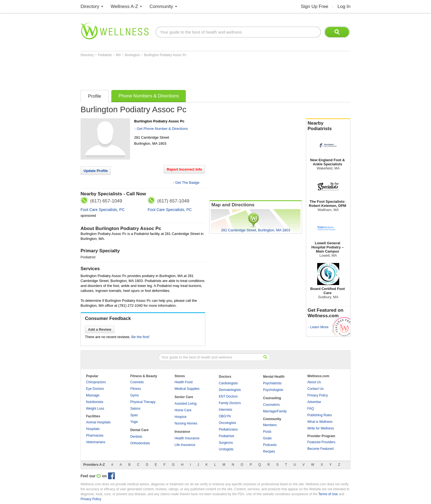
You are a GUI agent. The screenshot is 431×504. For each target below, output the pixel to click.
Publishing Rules (319, 415)
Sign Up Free (314, 6)
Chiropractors (96, 382)
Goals (267, 438)
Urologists (226, 449)
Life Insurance (185, 445)
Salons (135, 408)
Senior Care (184, 397)
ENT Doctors (228, 396)
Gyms (134, 395)
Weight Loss (95, 408)
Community (161, 6)
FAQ (310, 408)
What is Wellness (320, 422)
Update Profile (96, 171)
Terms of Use (328, 494)
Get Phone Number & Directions (162, 129)
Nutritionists (94, 402)
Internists (225, 410)
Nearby (328, 126)
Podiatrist (105, 55)
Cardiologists (228, 383)
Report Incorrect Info (184, 169)
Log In (344, 6)
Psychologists (273, 390)
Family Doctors (230, 403)
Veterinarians (95, 442)
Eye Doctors (95, 389)
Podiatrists (226, 436)
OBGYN (225, 416)
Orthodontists (140, 443)
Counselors (271, 405)
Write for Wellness (320, 428)
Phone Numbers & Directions (148, 95)
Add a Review (99, 329)
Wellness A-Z (124, 6)
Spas (134, 415)
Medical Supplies (187, 389)
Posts (267, 432)
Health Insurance (187, 438)
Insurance (182, 432)
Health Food (183, 382)
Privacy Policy (317, 395)
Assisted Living (186, 404)
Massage (93, 395)
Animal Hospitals (98, 422)
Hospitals (93, 429)
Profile (94, 96)
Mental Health (273, 377)
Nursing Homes (186, 423)
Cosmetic (137, 382)
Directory (90, 6)
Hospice (180, 417)
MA (119, 55)
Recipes (269, 451)
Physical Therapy (143, 402)
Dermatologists (230, 390)
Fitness (135, 389)
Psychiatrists (272, 383)
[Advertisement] (181, 72)
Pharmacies (94, 435)
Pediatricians (228, 429)
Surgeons (226, 443)
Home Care (183, 410)
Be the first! (140, 337)
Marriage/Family (275, 411)
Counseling (272, 398)
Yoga (134, 422)
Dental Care (139, 430)
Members (270, 425)
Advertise (314, 402)
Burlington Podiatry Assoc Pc (165, 55)
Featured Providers (321, 442)
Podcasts (270, 445)
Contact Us (315, 389)
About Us (314, 382)
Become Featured (320, 449)
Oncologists (227, 423)
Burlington (133, 55)
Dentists (136, 437)
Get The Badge (187, 182)
